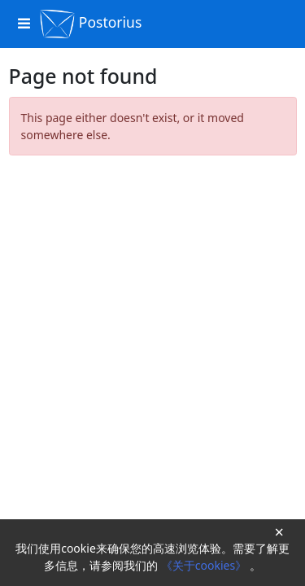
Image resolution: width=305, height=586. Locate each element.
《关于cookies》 (205, 565)
